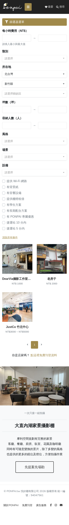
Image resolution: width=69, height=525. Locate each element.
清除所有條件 (10, 237)
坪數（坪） (9, 102)
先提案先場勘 (35, 467)
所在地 (6, 66)
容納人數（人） (12, 118)
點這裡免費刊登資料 (44, 355)
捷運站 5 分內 (16, 228)
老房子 (51, 278)
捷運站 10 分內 (16, 222)
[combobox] (34, 58)
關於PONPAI (11, 505)
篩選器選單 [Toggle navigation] (14, 22)
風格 (5, 134)
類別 (5, 51)
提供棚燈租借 (15, 198)
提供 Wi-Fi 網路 (17, 181)
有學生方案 (14, 204)
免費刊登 (27, 505)
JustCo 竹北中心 (17, 326)
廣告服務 (41, 505)
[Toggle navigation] (28, 7)
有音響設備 (14, 192)
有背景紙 (12, 187)
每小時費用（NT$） (15, 30)
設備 (5, 165)
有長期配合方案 (17, 210)
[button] (60, 7)
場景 (5, 149)
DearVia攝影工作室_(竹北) (19, 278)
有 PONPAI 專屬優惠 (20, 216)
